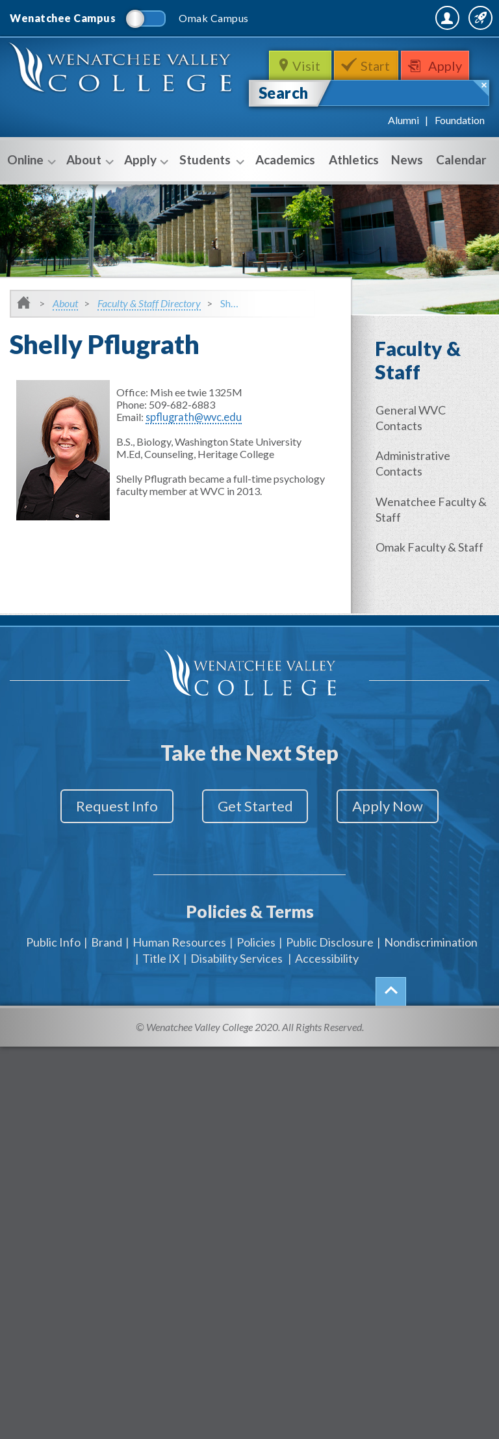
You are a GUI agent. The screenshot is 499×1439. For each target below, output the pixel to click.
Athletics (354, 188)
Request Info (105, 833)
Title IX (161, 978)
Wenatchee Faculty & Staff (433, 537)
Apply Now (400, 833)
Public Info (53, 961)
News (407, 188)
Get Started (255, 833)
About (88, 190)
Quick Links (454, 52)
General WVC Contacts (413, 447)
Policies (256, 961)
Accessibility (327, 978)
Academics (285, 188)
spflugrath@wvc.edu (191, 446)
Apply (450, 95)
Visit (305, 95)
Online (30, 190)
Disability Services (236, 978)
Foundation (460, 149)
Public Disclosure (330, 961)
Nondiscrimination (431, 961)
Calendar (461, 188)
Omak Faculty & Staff (432, 574)
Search (284, 121)
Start (376, 95)
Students (210, 190)
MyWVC (348, 52)
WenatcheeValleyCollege (123, 103)
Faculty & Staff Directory (149, 332)
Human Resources (179, 961)
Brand (106, 961)
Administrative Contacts (415, 492)
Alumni (403, 149)
